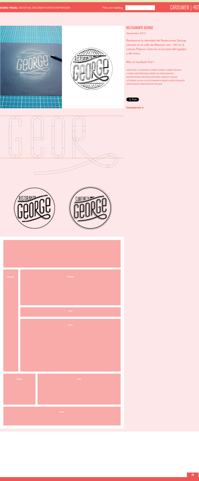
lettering (131, 80)
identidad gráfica (160, 77)
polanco (180, 80)
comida (161, 70)
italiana (173, 77)
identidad (146, 77)
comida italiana (173, 70)
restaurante (133, 84)
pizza (172, 80)
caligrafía (143, 70)
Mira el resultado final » (140, 62)
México (166, 80)
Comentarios (133, 107)
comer (153, 70)
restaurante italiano (151, 84)
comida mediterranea (137, 73)
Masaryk (157, 80)
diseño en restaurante (161, 73)
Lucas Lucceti (144, 80)
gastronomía (133, 77)
